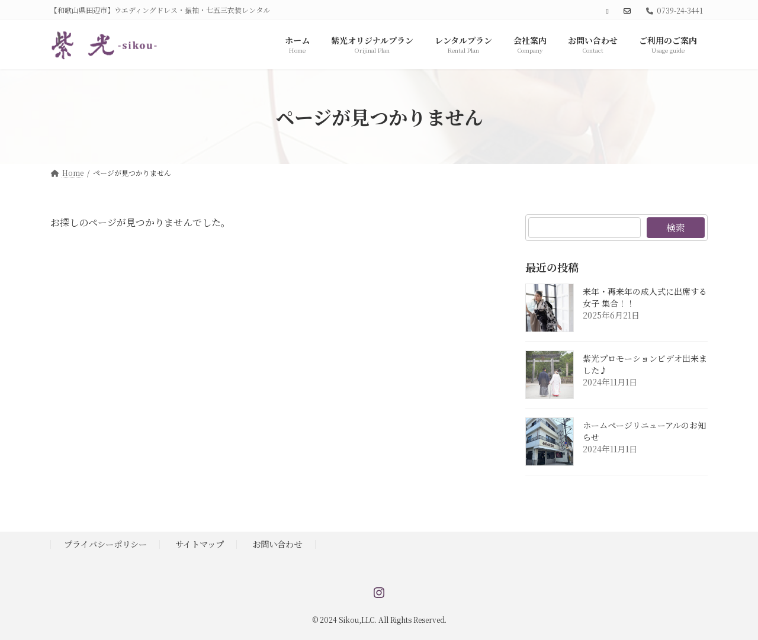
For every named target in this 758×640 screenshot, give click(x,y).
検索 (675, 227)
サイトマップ (199, 544)
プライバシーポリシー (105, 544)
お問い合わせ (277, 544)
